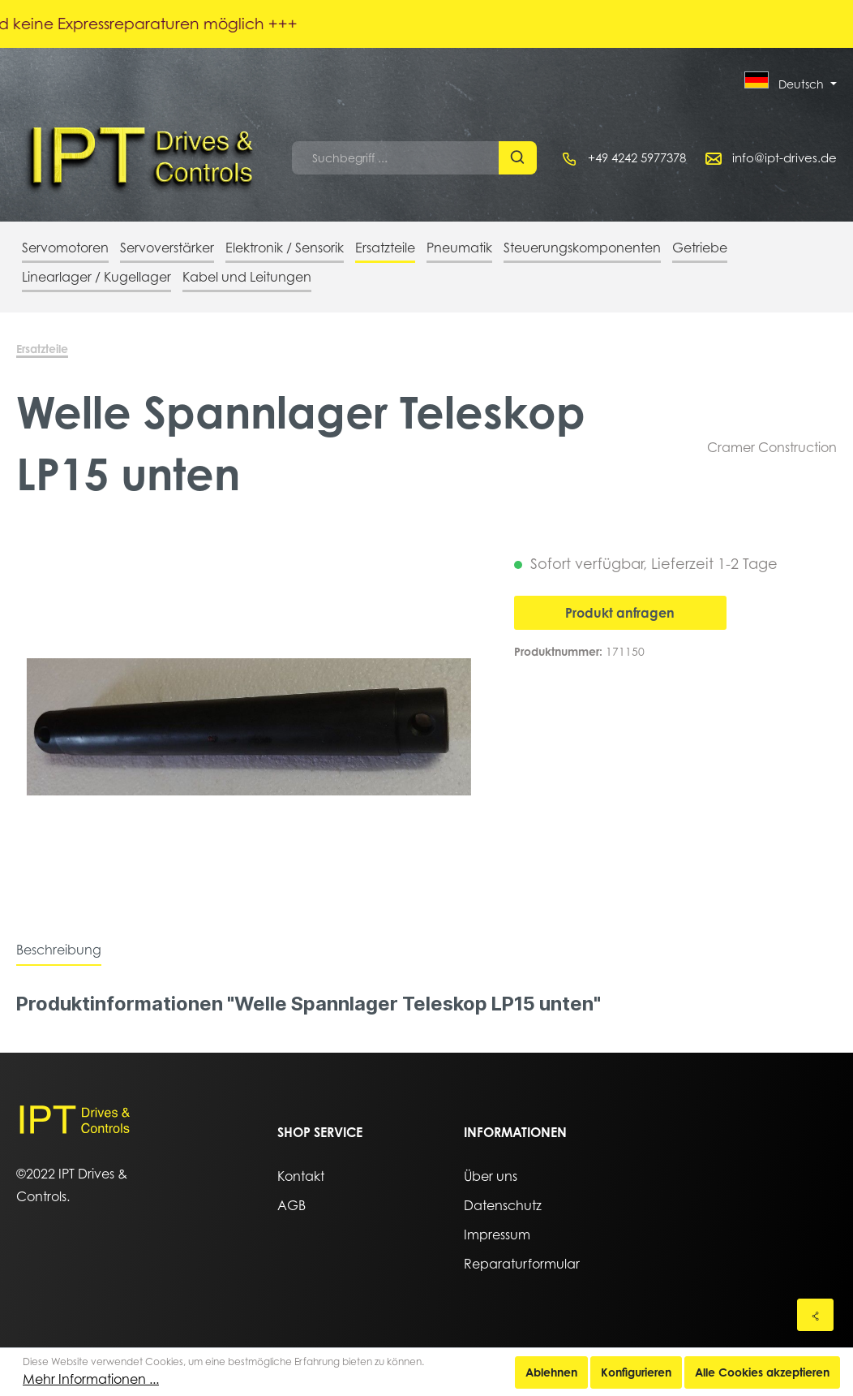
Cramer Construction (772, 447)
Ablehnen (551, 1372)
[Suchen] (518, 157)
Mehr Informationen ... (91, 1379)
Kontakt (300, 1176)
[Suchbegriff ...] (395, 157)
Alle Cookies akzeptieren (762, 1372)
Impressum (497, 1234)
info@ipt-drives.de (784, 157)
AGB (291, 1205)
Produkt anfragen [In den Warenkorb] (620, 613)
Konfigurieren (636, 1372)
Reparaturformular (522, 1264)
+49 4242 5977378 (637, 157)
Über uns (490, 1176)
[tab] (58, 949)
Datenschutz (503, 1205)
